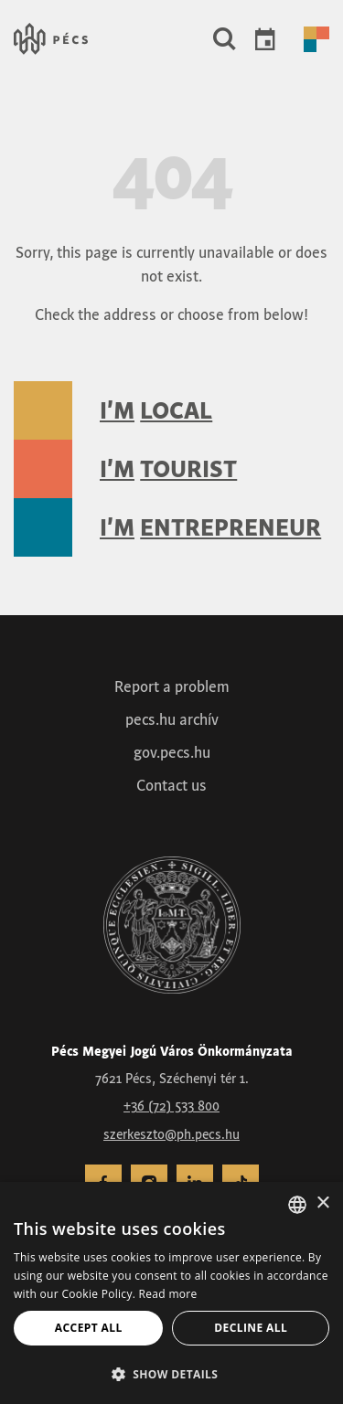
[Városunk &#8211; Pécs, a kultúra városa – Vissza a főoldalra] (51, 39)
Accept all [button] (89, 1327)
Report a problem (172, 686)
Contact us (171, 785)
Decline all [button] (250, 1327)
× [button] (322, 1203)
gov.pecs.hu (172, 752)
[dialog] (171, 1293)
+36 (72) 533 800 (171, 1106)
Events (265, 39)
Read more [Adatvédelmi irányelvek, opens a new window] (168, 1294)
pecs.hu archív (172, 719)
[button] (224, 39)
